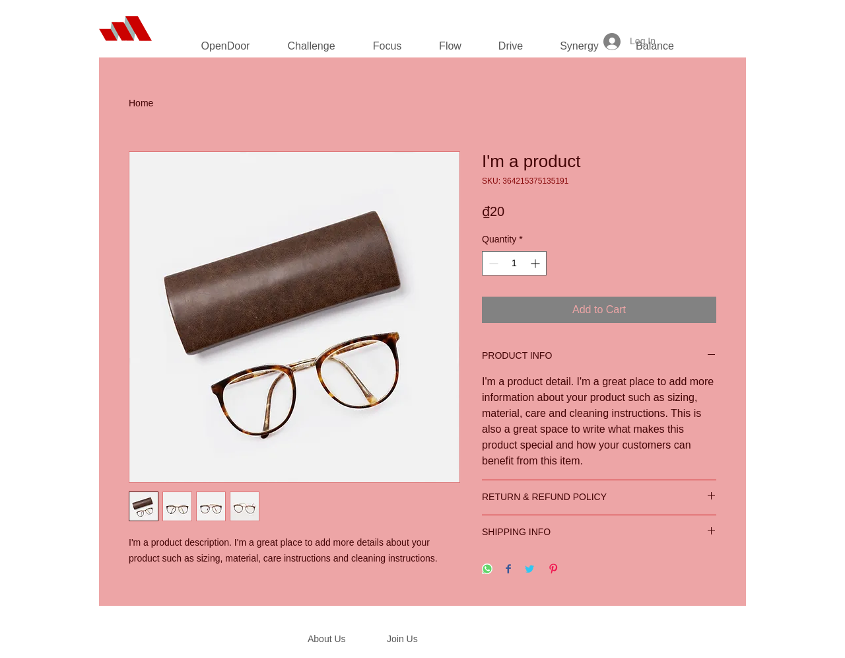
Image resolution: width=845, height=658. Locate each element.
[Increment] (536, 263)
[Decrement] (492, 263)
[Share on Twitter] (529, 570)
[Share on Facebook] (508, 570)
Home (141, 103)
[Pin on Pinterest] (553, 570)
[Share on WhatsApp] (487, 570)
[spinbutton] (514, 263)
